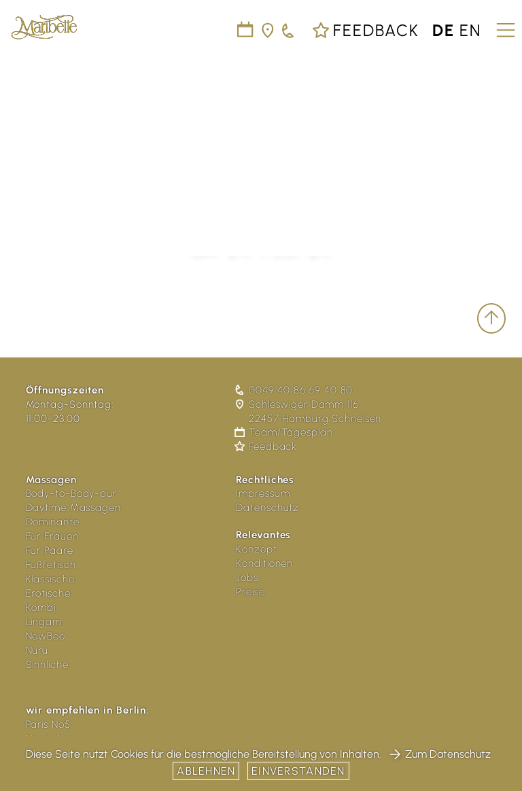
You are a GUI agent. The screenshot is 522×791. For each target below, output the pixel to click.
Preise (250, 592)
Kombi (41, 607)
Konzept (256, 549)
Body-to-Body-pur (71, 493)
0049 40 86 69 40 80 (294, 390)
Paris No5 (48, 724)
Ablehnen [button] (206, 770)
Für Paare (49, 550)
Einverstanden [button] (298, 770)
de (443, 30)
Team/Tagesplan (284, 432)
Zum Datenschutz (439, 754)
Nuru (37, 650)
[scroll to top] (491, 318)
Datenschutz (267, 508)
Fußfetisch (51, 565)
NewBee (45, 636)
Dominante (53, 522)
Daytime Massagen (73, 508)
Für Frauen (52, 536)
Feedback (365, 30)
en (470, 30)
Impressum (263, 493)
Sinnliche (47, 664)
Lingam (44, 622)
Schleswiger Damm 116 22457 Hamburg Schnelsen (308, 411)
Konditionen (264, 563)
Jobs (247, 578)
